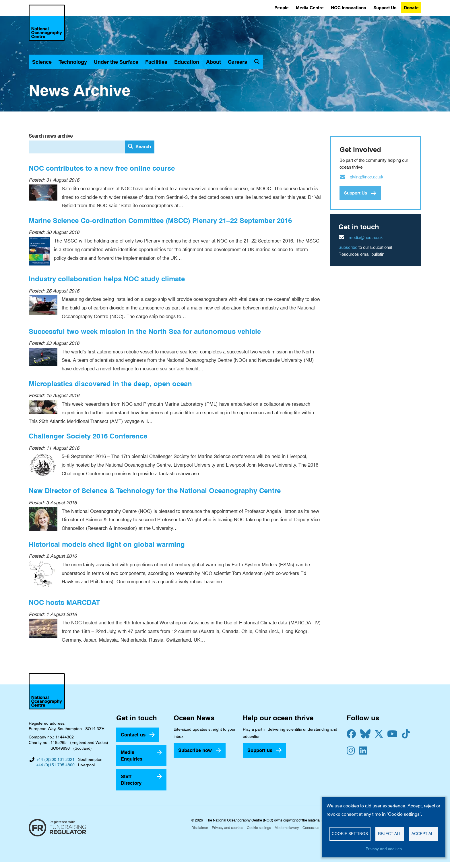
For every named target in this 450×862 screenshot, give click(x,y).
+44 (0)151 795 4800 (55, 765)
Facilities (156, 62)
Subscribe (347, 247)
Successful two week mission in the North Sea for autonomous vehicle (145, 331)
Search (139, 146)
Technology (73, 62)
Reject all (389, 833)
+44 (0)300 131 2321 (55, 759)
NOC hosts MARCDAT (64, 602)
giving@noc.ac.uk (366, 177)
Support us (259, 750)
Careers (237, 62)
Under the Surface (116, 62)
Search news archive (51, 136)
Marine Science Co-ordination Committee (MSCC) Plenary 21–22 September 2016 (160, 220)
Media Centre (310, 7)
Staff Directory (131, 780)
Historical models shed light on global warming (107, 544)
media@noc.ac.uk (366, 237)
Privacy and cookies (227, 828)
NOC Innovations (348, 7)
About (213, 62)
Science (42, 62)
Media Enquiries (131, 755)
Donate (411, 7)
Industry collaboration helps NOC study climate (107, 279)
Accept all (424, 833)
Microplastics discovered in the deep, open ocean (110, 384)
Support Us (385, 7)
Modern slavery (287, 828)
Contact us (133, 735)
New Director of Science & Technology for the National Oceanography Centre (155, 490)
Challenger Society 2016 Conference (88, 436)
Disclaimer (199, 828)
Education (186, 62)
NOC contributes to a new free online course (102, 168)
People (281, 7)
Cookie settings (259, 828)
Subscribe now (195, 750)
